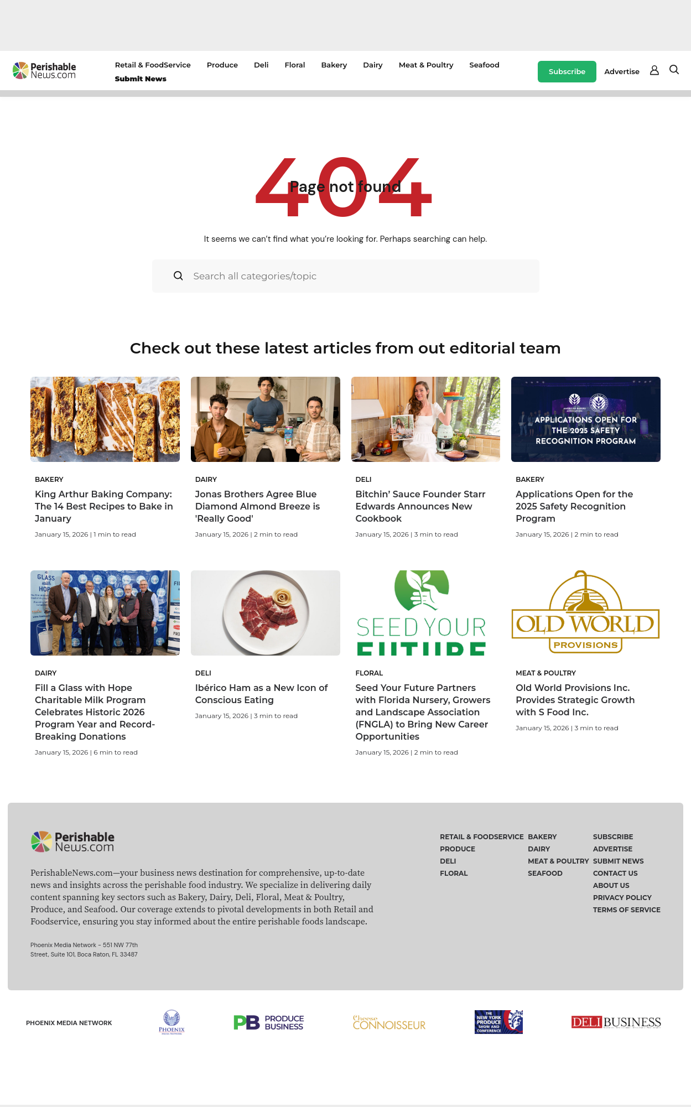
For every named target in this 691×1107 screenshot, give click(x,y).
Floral (294, 64)
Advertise (622, 71)
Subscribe (567, 71)
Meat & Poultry (426, 64)
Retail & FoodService (153, 64)
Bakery (334, 64)
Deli (261, 64)
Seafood (484, 64)
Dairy (372, 64)
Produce (222, 64)
